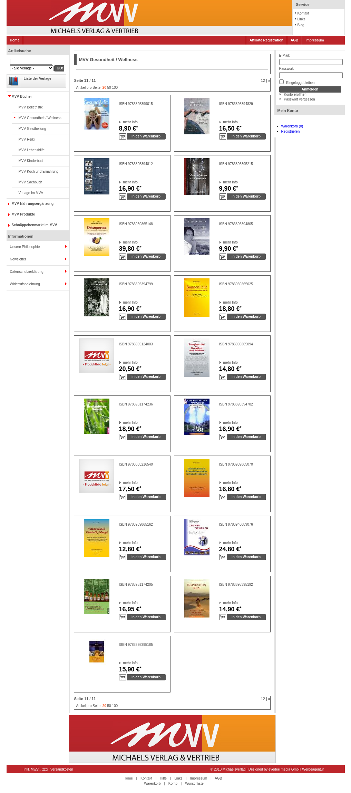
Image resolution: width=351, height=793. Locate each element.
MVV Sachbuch (30, 182)
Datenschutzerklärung (26, 272)
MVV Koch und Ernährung (39, 171)
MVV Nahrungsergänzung (33, 204)
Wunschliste (194, 783)
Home (15, 40)
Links (301, 19)
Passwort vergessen (299, 99)
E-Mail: (284, 55)
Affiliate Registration (266, 40)
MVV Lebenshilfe (32, 150)
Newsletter (18, 259)
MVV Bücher (22, 96)
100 (115, 87)
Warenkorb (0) (292, 126)
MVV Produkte (23, 214)
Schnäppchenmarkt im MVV (34, 225)
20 (104, 87)
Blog (301, 25)
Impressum (314, 40)
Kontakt (303, 13)
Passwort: (286, 68)
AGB (294, 40)
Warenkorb (152, 783)
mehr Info (123, 122)
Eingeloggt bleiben (297, 82)
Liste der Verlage (37, 78)
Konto (172, 783)
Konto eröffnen (295, 94)
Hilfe (163, 778)
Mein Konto (287, 110)
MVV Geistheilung (32, 129)
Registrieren (290, 131)
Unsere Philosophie (25, 247)
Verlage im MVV (31, 193)
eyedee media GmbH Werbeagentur (296, 769)
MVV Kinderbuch (32, 161)
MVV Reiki (27, 139)
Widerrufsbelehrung (25, 284)
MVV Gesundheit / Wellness (40, 118)
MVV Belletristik (31, 107)
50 (109, 87)
